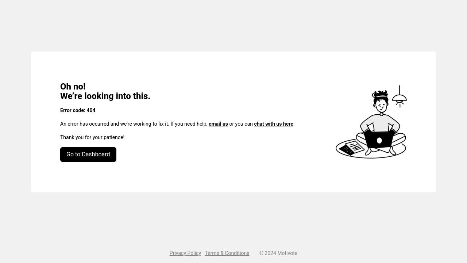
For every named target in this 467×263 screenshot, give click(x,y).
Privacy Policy (185, 253)
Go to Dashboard (88, 154)
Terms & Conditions (227, 253)
